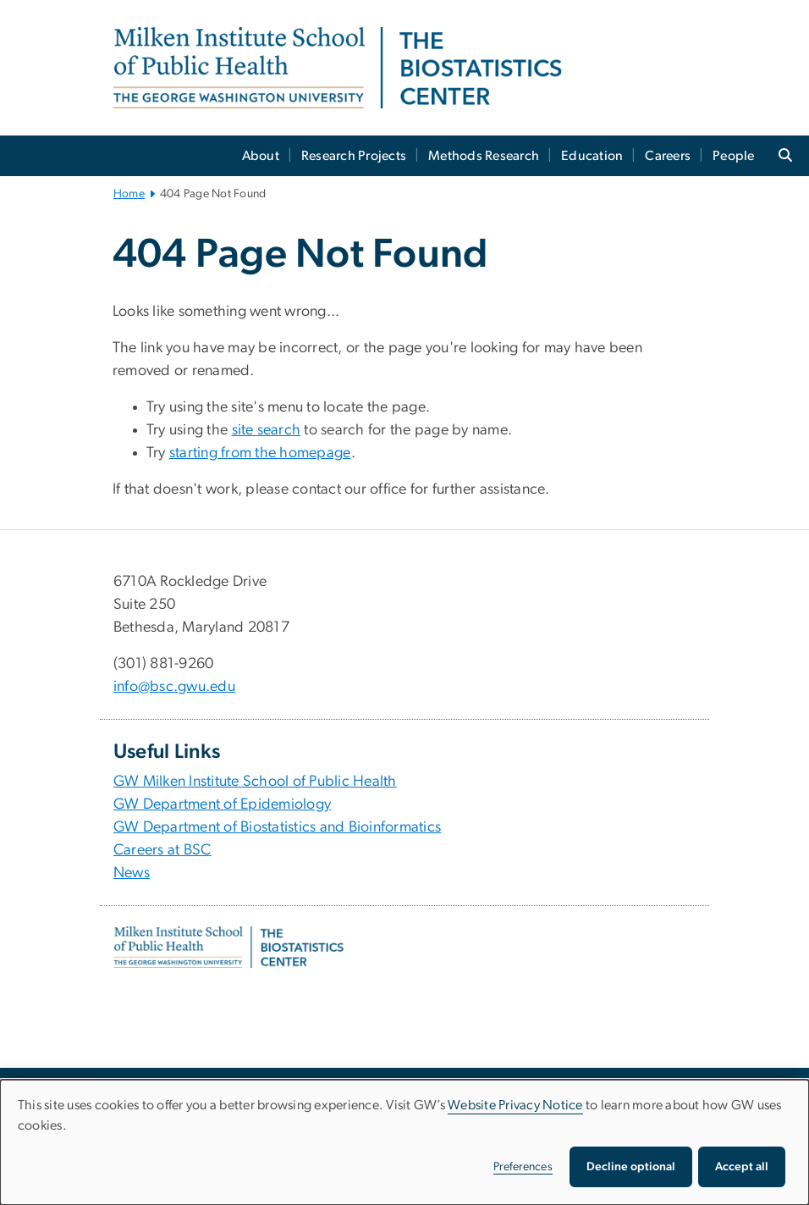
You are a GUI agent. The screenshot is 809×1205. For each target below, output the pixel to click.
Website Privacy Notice (515, 1105)
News (131, 873)
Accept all (741, 1167)
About (260, 156)
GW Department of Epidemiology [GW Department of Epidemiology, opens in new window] (222, 804)
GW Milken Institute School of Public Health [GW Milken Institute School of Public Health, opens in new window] (255, 781)
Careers (668, 156)
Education (592, 156)
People (734, 156)
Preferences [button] (523, 1167)
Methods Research (483, 156)
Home (129, 194)
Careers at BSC (162, 850)
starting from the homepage (260, 453)
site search (266, 430)
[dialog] (404, 1142)
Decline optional (630, 1167)
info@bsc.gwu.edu (174, 686)
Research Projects (353, 156)
